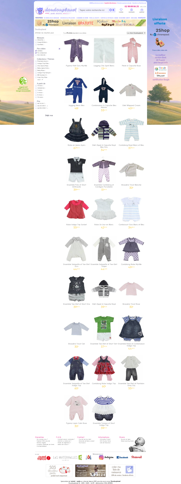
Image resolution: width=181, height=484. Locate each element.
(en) (46, 446)
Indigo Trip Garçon (44, 73)
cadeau (39, 51)
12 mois (40, 97)
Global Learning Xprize (127, 441)
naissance (40, 88)
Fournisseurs (82, 442)
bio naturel (41, 55)
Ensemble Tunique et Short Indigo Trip (104, 411)
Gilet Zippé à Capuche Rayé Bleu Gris (104, 133)
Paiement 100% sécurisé (43, 441)
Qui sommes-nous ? (42, 439)
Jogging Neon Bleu (76, 92)
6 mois (39, 95)
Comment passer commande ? (66, 439)
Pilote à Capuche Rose (131, 52)
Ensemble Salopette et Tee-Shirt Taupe (104, 252)
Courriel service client (85, 439)
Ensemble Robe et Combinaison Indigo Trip (131, 331)
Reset (59, 48)
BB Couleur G (42, 75)
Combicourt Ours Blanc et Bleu (131, 211)
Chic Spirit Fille (42, 66)
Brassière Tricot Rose (131, 291)
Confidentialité (41, 446)
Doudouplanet (40, 29)
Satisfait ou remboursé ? (64, 441)
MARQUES (142, 18)
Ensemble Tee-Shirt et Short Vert (104, 330)
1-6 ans (39, 86)
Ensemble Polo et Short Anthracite (76, 172)
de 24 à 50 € (42, 106)
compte (131, 11)
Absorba (40, 40)
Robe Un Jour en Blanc (104, 211)
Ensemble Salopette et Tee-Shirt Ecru (76, 252)
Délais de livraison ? (63, 444)
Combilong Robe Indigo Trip (104, 370)
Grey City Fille (42, 77)
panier (141, 11)
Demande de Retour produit (86, 441)
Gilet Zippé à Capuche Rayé (104, 291)
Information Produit (105, 439)
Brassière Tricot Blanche (131, 171)
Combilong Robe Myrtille (131, 251)
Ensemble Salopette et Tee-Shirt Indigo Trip (76, 371)
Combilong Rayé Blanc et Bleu (131, 132)
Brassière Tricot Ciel (76, 330)
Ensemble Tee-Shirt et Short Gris (76, 291)
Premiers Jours (42, 61)
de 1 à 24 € (41, 103)
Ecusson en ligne (125, 439)
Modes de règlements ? (64, 442)
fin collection (42, 53)
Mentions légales (41, 442)
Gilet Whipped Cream (131, 92)
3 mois (39, 93)
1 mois (39, 90)
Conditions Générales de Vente (45, 444)
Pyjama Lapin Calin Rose (76, 410)
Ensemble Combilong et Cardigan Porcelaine (104, 172)
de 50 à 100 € (42, 108)
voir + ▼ (40, 80)
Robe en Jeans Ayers (76, 132)
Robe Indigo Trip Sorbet (76, 211)
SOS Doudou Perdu (105, 441)
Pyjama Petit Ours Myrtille (76, 52)
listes (121, 11)
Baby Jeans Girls (43, 68)
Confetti (40, 45)
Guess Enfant (42, 42)
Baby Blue (40, 70)
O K (112, 10)
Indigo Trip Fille (42, 63)
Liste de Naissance (105, 442)
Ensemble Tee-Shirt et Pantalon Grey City (131, 371)
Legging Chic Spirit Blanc (104, 52)
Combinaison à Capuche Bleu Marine (104, 93)
